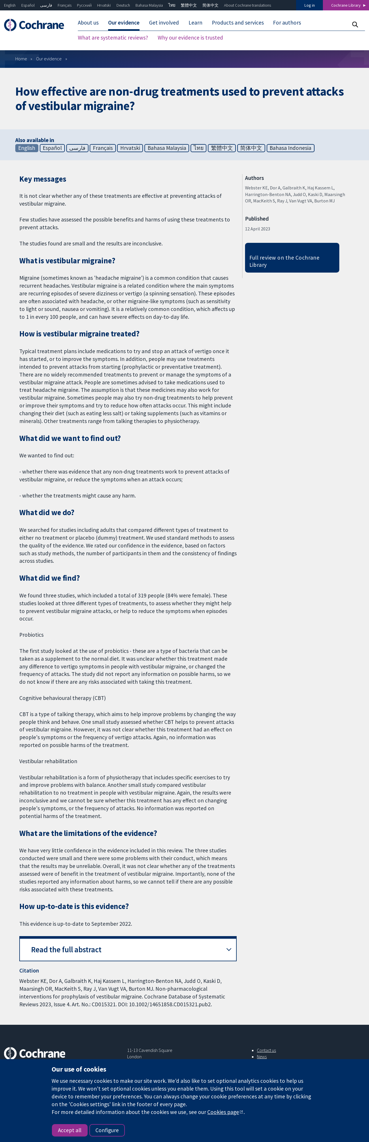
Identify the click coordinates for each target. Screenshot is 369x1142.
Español (28, 5)
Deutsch (123, 5)
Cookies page (223, 1112)
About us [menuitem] (88, 22)
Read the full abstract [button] (66, 949)
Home (21, 59)
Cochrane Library (346, 5)
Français (64, 5)
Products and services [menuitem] (238, 22)
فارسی (46, 5)
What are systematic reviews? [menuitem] (113, 37)
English (10, 5)
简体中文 (210, 5)
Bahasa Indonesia (290, 147)
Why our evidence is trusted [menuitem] (190, 37)
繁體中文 (189, 5)
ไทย (171, 5)
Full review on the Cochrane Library (284, 261)
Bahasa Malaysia (149, 5)
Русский (84, 5)
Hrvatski (104, 5)
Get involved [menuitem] (164, 22)
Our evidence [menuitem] (124, 22)
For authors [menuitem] (287, 22)
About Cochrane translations (247, 5)
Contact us (266, 1050)
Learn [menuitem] (195, 22)
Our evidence (49, 59)
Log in (309, 5)
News (262, 1056)
